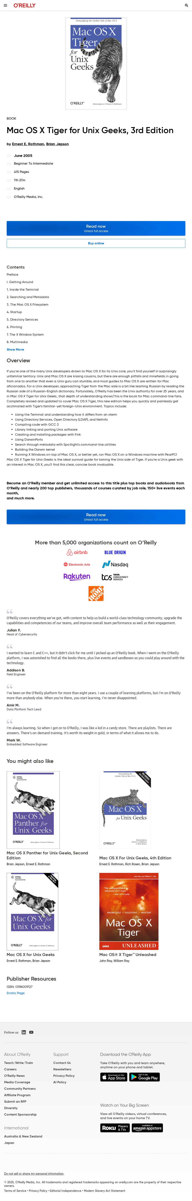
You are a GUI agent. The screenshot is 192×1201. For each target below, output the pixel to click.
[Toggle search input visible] (187, 5)
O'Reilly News (14, 1076)
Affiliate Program (17, 1095)
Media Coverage (17, 1082)
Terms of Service (15, 1191)
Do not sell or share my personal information (34, 1174)
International (16, 1127)
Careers (10, 1069)
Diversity (10, 1108)
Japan (9, 1143)
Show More (15, 349)
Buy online (96, 243)
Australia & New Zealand (23, 1136)
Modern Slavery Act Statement (104, 1191)
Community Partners (20, 1088)
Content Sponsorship (20, 1114)
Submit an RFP (15, 1101)
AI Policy (59, 1082)
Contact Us (62, 1063)
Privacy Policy (64, 1076)
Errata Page (16, 993)
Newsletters (62, 1069)
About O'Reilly (17, 1054)
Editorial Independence (65, 1191)
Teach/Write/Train (18, 1063)
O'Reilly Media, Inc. (28, 197)
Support (61, 1054)
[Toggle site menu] (5, 5)
